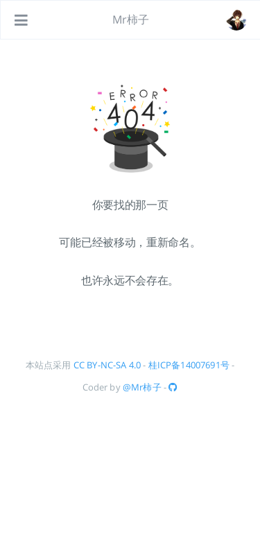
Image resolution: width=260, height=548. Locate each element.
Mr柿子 (131, 19)
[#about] (236, 20)
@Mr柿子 (142, 387)
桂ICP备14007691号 (188, 365)
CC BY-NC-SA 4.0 (107, 365)
